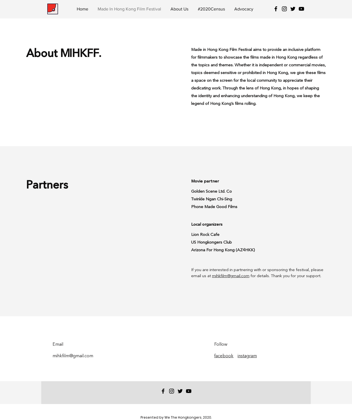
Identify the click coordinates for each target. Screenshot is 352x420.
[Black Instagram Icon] (284, 9)
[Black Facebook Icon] (276, 9)
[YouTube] (301, 9)
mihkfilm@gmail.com (230, 276)
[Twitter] (293, 9)
